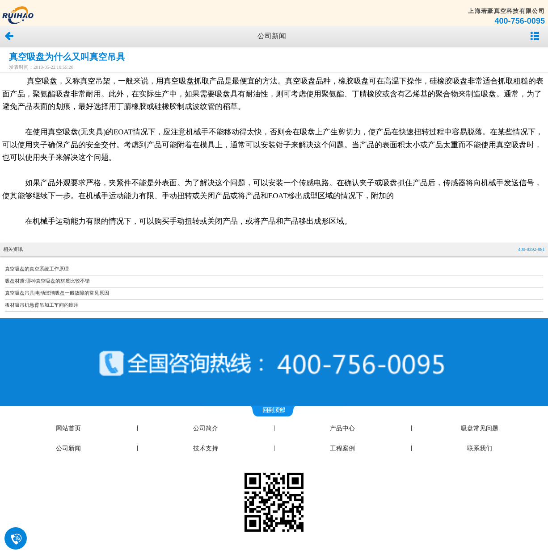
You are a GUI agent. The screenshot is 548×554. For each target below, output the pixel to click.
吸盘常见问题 (479, 428)
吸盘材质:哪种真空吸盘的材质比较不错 (47, 281)
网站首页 (68, 428)
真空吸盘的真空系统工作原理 (37, 269)
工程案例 (342, 448)
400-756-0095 (519, 21)
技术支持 (205, 448)
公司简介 (205, 428)
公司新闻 (68, 448)
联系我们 (479, 448)
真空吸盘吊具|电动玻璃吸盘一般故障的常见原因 (57, 293)
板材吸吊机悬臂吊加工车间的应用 (42, 305)
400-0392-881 (531, 249)
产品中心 (342, 428)
